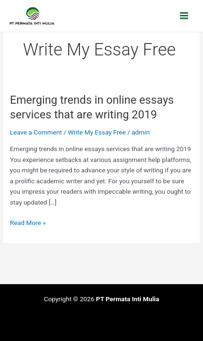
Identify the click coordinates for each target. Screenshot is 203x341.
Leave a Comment (36, 132)
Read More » (28, 221)
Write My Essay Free (96, 132)
